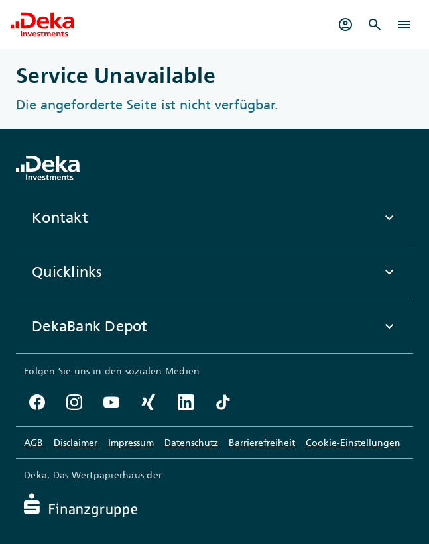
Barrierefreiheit (262, 443)
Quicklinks (214, 272)
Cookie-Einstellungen (353, 443)
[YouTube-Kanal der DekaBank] (111, 402)
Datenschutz (191, 443)
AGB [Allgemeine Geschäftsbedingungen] (33, 443)
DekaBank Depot (214, 326)
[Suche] (374, 24)
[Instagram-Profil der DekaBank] (74, 402)
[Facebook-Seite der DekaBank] (37, 402)
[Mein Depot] (345, 24)
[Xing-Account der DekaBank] (148, 402)
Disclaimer (75, 443)
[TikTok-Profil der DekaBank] (223, 402)
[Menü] (403, 24)
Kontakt (214, 218)
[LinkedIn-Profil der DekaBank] (185, 402)
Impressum (131, 443)
